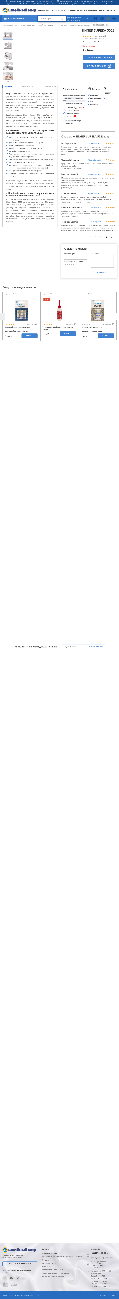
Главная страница (9, 25)
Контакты (92, 10)
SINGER (96, 42)
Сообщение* (95, 460)
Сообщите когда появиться (99, 57)
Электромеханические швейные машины (73, 25)
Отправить (101, 479)
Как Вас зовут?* (69, 460)
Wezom (114, 1295)
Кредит (102, 10)
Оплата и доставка (60, 10)
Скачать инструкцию (99, 66)
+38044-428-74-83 (107, 1)
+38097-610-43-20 (80, 1)
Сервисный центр (78, 10)
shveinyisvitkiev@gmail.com (102, 1258)
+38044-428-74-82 (93, 1)
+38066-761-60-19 (66, 1)
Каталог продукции (27, 25)
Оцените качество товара (73, 468)
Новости (111, 10)
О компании (44, 10)
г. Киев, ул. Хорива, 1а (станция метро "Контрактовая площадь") (31, 1)
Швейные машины (46, 25)
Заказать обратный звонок (20, 1264)
